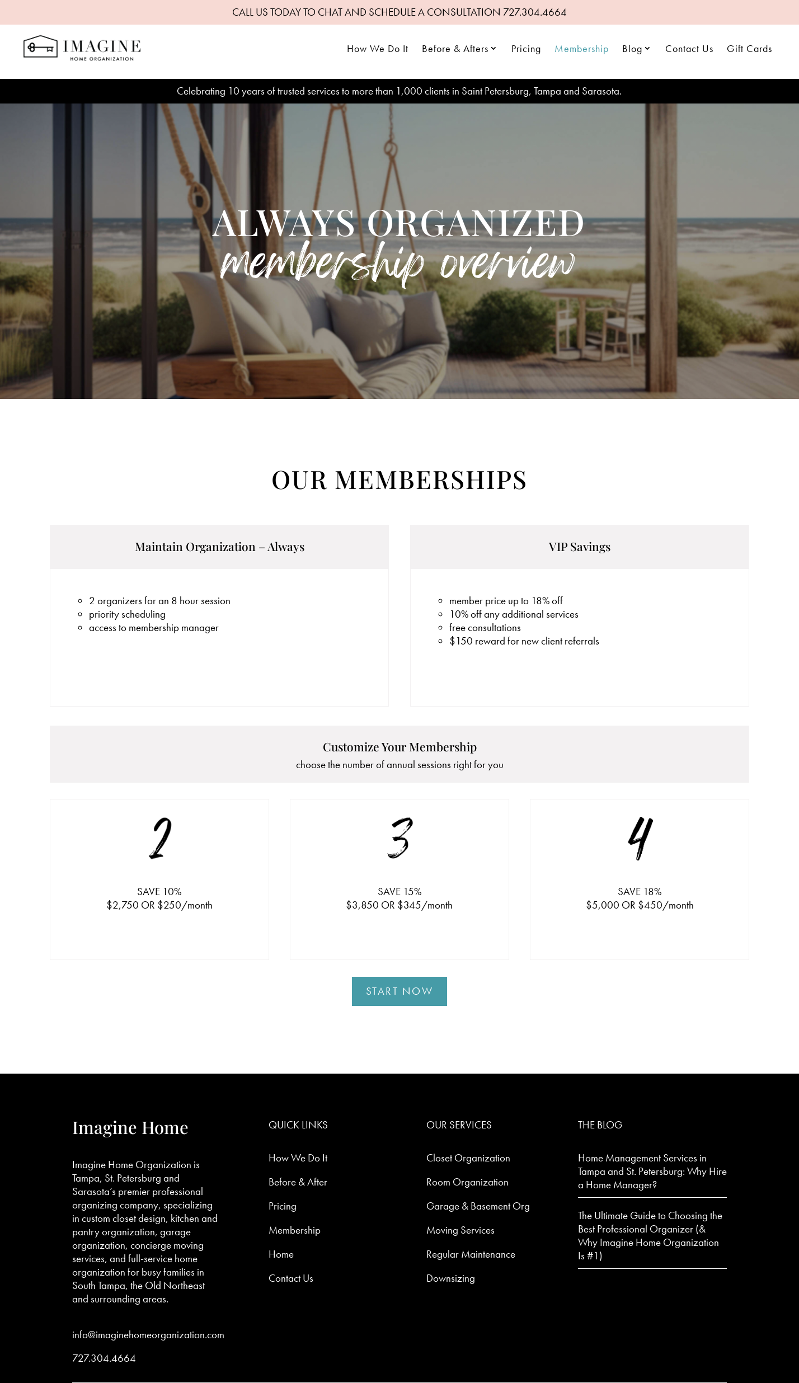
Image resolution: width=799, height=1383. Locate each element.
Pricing (526, 48)
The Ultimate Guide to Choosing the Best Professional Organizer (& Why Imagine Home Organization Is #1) (650, 1235)
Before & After (298, 1182)
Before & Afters (455, 48)
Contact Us (689, 48)
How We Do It (377, 48)
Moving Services (460, 1230)
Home (281, 1254)
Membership (581, 48)
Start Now (400, 991)
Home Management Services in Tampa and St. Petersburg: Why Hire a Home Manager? (652, 1171)
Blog (632, 48)
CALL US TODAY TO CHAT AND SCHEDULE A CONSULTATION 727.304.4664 (399, 12)
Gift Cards (749, 48)
